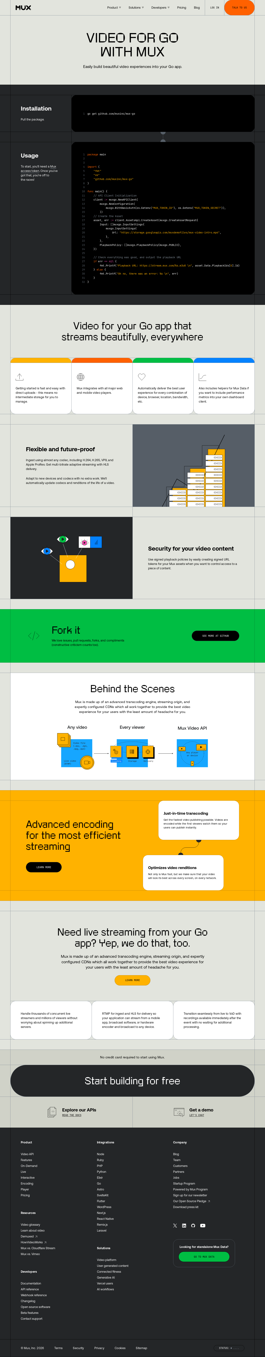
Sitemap (141, 1348)
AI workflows (105, 1289)
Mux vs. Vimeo (30, 1254)
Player (25, 1189)
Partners (178, 1171)
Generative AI (106, 1277)
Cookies (120, 1348)
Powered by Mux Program (190, 1189)
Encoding (27, 1183)
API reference (30, 1289)
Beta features (29, 1312)
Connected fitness (109, 1271)
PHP (100, 1165)
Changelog (28, 1301)
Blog (176, 1154)
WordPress (104, 1207)
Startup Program (184, 1183)
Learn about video (33, 1230)
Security (78, 1348)
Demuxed (29, 1236)
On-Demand (29, 1165)
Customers (180, 1165)
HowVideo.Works (34, 1242)
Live (23, 1171)
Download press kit (185, 1207)
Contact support (31, 1318)
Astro (100, 1189)
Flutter (101, 1201)
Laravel (101, 1230)
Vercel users (105, 1283)
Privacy (99, 1348)
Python (101, 1171)
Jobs (176, 1177)
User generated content (112, 1265)
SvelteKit (102, 1195)
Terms (58, 1348)
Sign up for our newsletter (190, 1195)
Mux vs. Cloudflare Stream (38, 1248)
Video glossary (30, 1224)
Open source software (35, 1307)
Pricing (25, 1195)
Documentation (31, 1283)
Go (99, 1183)
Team (177, 1160)
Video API (27, 1154)
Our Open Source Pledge (191, 1201)
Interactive (28, 1177)
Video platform (106, 1260)
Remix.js (102, 1224)
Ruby (100, 1160)
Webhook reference (34, 1295)
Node (100, 1154)
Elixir (100, 1177)
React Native (105, 1218)
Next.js (101, 1212)
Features (26, 1160)
